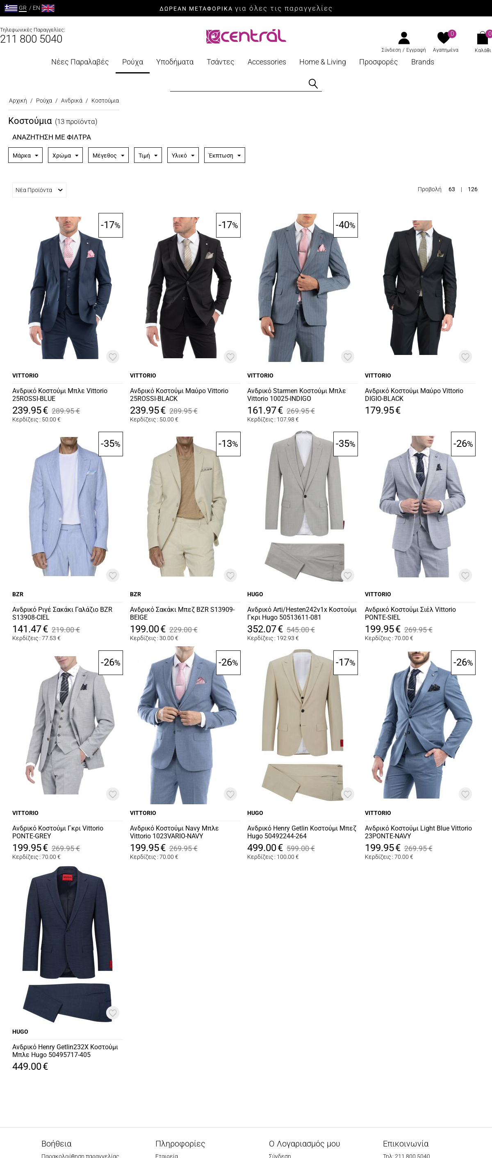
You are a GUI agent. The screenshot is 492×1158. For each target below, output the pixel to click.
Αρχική (18, 100)
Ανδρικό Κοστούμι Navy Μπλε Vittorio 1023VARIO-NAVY (174, 832)
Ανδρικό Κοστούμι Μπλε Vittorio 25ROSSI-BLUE (59, 395)
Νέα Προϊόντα (39, 190)
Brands (422, 61)
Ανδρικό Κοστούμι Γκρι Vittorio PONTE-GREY (57, 832)
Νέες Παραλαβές (80, 61)
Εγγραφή (416, 50)
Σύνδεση (391, 50)
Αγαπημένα (445, 50)
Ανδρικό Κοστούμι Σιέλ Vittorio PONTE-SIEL (410, 613)
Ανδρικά (71, 100)
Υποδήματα (175, 61)
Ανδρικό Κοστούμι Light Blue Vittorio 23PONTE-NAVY (418, 832)
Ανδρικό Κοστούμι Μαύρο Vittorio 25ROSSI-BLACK (179, 395)
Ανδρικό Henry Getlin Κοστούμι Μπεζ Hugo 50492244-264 (301, 832)
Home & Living (322, 61)
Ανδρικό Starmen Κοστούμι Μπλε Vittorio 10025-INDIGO (296, 395)
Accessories (267, 61)
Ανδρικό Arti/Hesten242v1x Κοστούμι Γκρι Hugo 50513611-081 (302, 613)
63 (452, 189)
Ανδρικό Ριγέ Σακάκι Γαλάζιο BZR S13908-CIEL (62, 613)
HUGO (255, 594)
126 (473, 189)
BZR (17, 594)
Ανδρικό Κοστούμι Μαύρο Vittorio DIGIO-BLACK (414, 395)
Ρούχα (132, 61)
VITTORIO (25, 375)
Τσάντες (221, 61)
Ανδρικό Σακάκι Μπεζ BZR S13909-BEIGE (182, 613)
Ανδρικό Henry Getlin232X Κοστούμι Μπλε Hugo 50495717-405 (65, 1051)
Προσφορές (378, 61)
